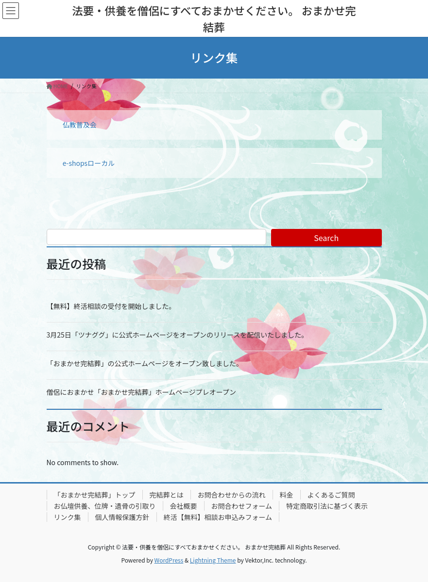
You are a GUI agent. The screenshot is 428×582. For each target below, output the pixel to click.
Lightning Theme (213, 560)
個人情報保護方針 (122, 517)
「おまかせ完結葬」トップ (95, 495)
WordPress (169, 560)
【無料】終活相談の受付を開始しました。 (111, 306)
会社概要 (183, 506)
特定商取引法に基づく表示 (327, 506)
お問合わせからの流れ (232, 495)
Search (326, 237)
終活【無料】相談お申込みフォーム (218, 517)
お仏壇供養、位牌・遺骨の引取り (105, 506)
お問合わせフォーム (242, 506)
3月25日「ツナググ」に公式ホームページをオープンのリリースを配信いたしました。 (177, 335)
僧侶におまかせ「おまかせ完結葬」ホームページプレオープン (141, 392)
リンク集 (67, 517)
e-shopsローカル (89, 163)
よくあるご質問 (331, 495)
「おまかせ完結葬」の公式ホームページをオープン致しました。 (145, 363)
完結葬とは (167, 495)
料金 (286, 495)
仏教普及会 (80, 124)
